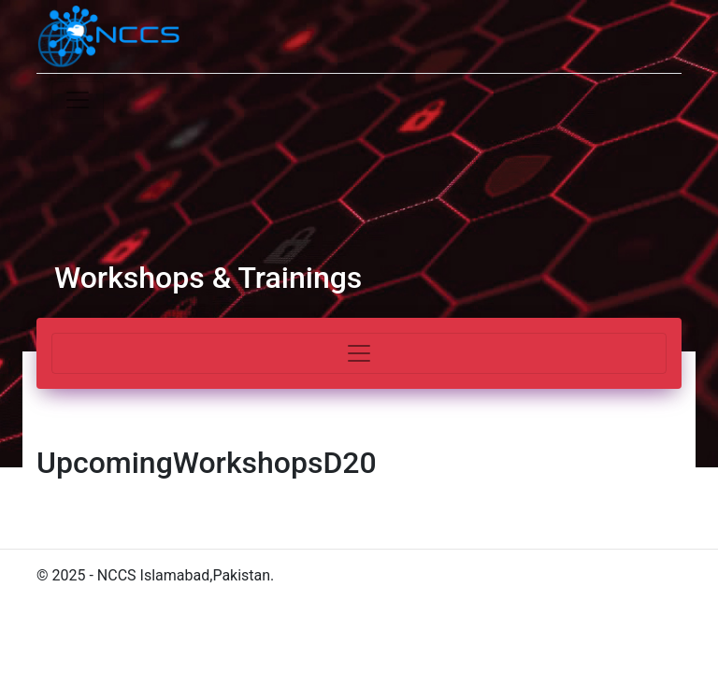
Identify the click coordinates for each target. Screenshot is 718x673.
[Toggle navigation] (77, 100)
